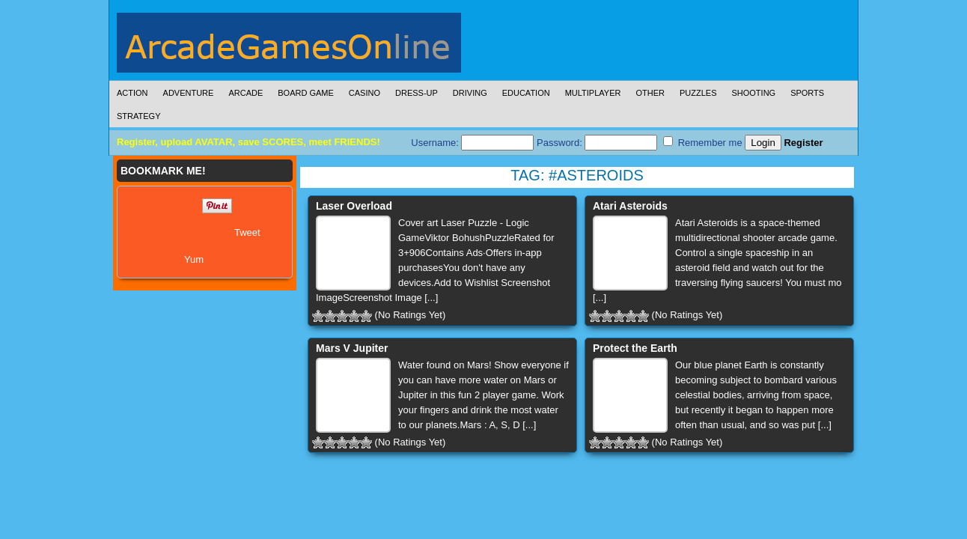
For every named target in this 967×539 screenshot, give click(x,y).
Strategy (138, 116)
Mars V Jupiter (352, 348)
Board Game (306, 92)
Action (132, 92)
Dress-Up (416, 92)
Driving (470, 92)
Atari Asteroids (630, 206)
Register (803, 142)
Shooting (753, 92)
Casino (364, 92)
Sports (807, 92)
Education (526, 92)
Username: (472, 142)
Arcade (245, 92)
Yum (194, 259)
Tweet (247, 232)
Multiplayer (593, 92)
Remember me (702, 142)
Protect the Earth (635, 348)
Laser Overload (354, 206)
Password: (597, 142)
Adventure (188, 92)
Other (650, 92)
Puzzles (698, 92)
